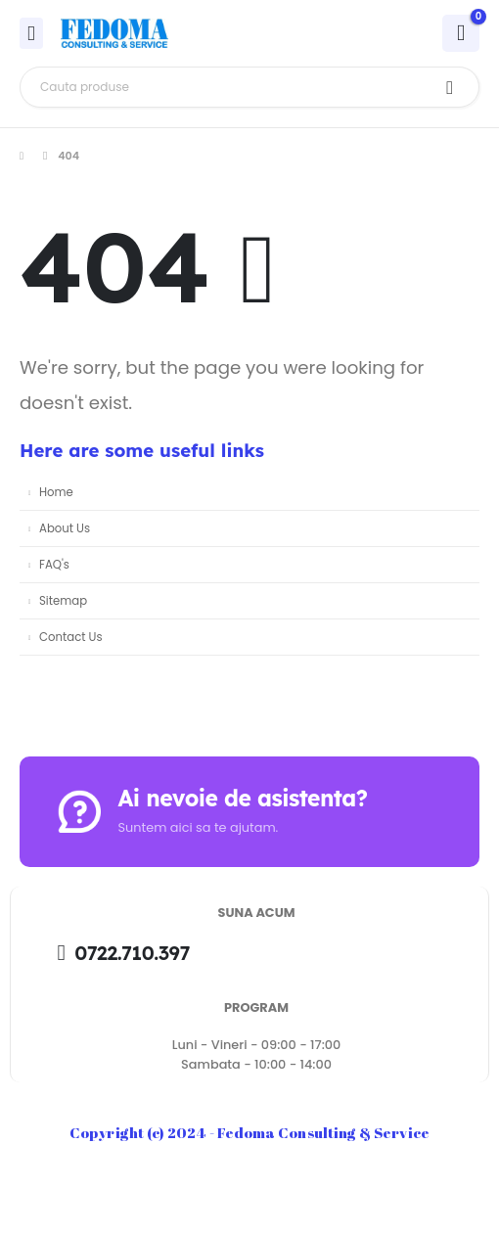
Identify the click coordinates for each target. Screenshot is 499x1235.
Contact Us (71, 637)
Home (56, 492)
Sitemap (63, 601)
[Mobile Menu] (31, 33)
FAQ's (54, 564)
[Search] (449, 87)
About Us (64, 528)
